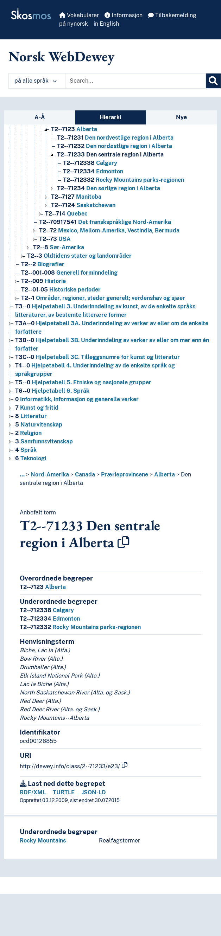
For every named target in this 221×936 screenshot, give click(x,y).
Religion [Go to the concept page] (28, 433)
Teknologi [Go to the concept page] (30, 458)
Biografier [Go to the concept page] (42, 264)
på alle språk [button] (35, 80)
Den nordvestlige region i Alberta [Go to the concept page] (115, 137)
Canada (85, 474)
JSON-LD (94, 792)
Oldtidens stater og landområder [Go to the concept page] (79, 255)
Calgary (47, 610)
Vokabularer (79, 15)
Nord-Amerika (50, 474)
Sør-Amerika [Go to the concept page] (58, 247)
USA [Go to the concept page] (55, 239)
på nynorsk (73, 23)
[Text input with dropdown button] (135, 81)
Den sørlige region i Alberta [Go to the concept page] (108, 188)
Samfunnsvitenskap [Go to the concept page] (44, 441)
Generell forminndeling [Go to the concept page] (69, 272)
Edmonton (50, 618)
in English (106, 23)
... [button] (22, 474)
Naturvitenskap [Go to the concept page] (38, 424)
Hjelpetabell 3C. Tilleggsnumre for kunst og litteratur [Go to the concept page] (97, 357)
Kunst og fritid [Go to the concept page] (36, 407)
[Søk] (213, 81)
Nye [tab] (181, 117)
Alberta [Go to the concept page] (74, 129)
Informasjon (124, 15)
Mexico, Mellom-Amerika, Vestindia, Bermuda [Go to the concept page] (109, 230)
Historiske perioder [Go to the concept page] (61, 289)
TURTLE (64, 792)
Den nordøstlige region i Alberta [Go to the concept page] (114, 146)
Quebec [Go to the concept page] (66, 213)
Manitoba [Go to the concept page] (76, 196)
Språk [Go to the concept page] (26, 450)
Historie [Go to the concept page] (43, 281)
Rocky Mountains (43, 840)
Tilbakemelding (172, 15)
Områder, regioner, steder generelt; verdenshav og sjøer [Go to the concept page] (103, 298)
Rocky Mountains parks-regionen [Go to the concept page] (123, 180)
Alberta (164, 474)
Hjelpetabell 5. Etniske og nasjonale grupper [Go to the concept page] (83, 382)
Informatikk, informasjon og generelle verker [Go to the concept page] (77, 399)
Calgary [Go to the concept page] (90, 163)
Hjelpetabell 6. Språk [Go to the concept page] (52, 390)
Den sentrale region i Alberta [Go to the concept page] (110, 154)
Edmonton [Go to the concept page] (93, 171)
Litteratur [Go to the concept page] (31, 416)
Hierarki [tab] (110, 117)
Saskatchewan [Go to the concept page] (83, 205)
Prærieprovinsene (124, 474)
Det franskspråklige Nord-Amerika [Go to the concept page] (105, 222)
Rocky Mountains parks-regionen (80, 627)
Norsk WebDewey (61, 56)
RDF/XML (33, 792)
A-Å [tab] (39, 117)
